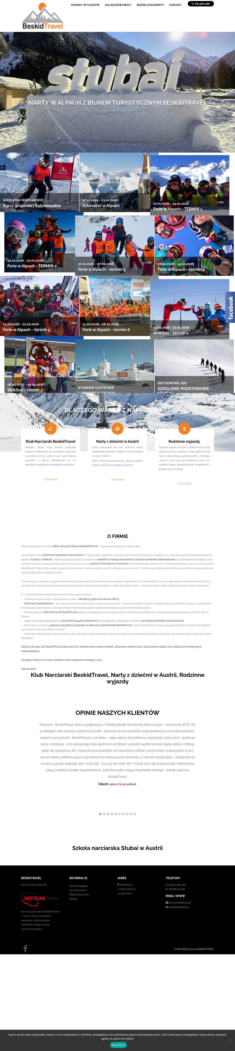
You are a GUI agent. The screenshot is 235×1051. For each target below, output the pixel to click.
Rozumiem (118, 1045)
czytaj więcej (50, 479)
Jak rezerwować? (78, 868)
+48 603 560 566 (177, 862)
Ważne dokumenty (79, 872)
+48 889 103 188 (176, 866)
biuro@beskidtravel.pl (180, 880)
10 (135, 792)
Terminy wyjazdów (78, 863)
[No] (230, 1040)
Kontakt (73, 876)
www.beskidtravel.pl (178, 885)
